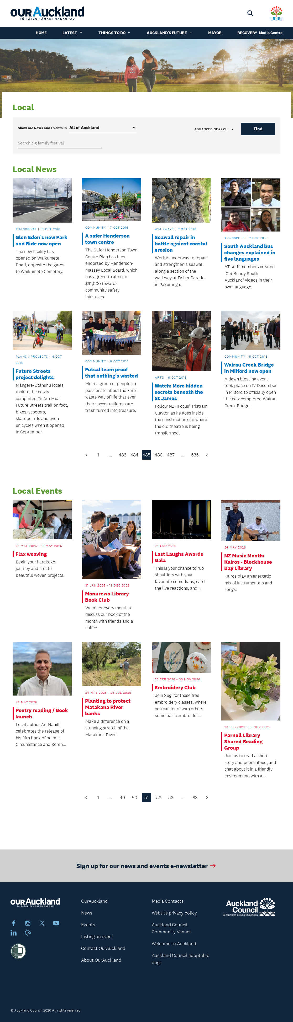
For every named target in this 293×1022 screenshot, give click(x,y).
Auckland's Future (169, 32)
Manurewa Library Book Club (107, 596)
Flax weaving (31, 554)
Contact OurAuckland (103, 948)
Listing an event (97, 936)
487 (171, 455)
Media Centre (270, 32)
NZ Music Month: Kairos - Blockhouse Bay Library (248, 561)
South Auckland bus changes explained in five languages (249, 252)
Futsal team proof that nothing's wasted (111, 372)
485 (146, 455)
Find (258, 129)
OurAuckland (94, 901)
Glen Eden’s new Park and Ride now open (41, 240)
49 (122, 797)
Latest (72, 32)
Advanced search (214, 129)
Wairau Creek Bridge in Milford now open (249, 368)
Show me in (42, 128)
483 (122, 455)
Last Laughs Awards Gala (179, 557)
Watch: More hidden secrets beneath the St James (179, 392)
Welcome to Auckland (174, 943)
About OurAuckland (101, 960)
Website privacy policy (174, 913)
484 (134, 455)
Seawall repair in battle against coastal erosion (181, 243)
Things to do (114, 32)
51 (146, 797)
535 (195, 455)
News (86, 913)
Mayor (215, 32)
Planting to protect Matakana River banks (107, 707)
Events (88, 925)
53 (170, 797)
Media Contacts (168, 901)
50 (134, 797)
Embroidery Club (175, 687)
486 (159, 455)
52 (158, 797)
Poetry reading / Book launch (41, 713)
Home (41, 32)
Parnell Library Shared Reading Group (243, 741)
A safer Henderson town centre (107, 239)
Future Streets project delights (34, 374)
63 (194, 797)
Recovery (247, 32)
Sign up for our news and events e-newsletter (146, 871)
